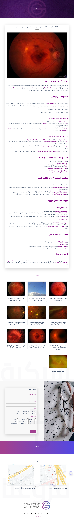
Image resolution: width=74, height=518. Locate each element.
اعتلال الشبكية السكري (58, 371)
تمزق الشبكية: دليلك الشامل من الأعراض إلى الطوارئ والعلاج (16, 299)
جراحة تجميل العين (23, 421)
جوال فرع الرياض (38, 513)
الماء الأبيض (31, 419)
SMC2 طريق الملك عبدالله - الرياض (25, 488)
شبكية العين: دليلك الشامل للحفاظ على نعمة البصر (58, 299)
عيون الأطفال (24, 423)
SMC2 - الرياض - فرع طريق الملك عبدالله (25, 413)
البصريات (15, 421)
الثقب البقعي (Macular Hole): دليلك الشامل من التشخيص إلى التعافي (58, 347)
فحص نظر (32, 423)
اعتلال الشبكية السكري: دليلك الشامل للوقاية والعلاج (37, 323)
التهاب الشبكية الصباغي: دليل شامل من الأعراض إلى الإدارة (16, 347)
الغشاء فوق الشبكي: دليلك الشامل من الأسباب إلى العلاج (16, 323)
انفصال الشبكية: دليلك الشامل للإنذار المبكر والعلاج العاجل (58, 323)
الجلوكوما (24, 419)
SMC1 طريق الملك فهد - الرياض (58, 488)
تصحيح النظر (31, 421)
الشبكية (15, 419)
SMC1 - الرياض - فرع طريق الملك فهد (25, 412)
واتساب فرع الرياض (28, 513)
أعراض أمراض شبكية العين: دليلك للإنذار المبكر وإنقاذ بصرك (37, 299)
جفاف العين (14, 423)
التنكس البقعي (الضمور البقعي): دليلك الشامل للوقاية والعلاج (37, 347)
